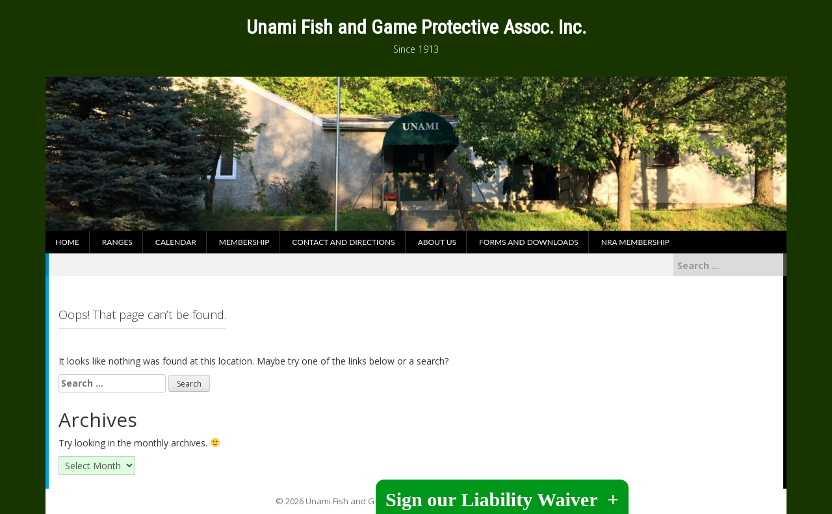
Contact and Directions (343, 242)
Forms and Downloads (528, 242)
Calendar (175, 242)
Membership (244, 242)
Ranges (117, 242)
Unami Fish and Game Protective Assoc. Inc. (416, 27)
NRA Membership (635, 242)
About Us (437, 242)
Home (67, 242)
